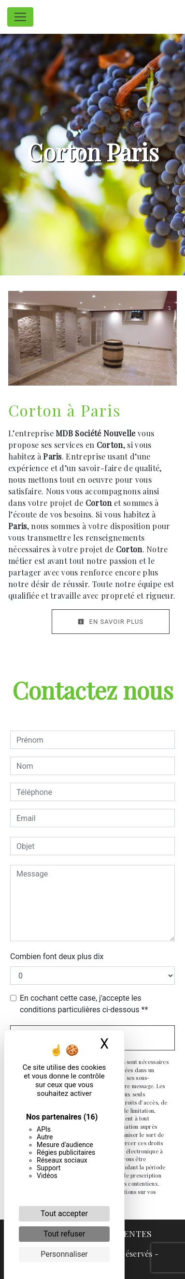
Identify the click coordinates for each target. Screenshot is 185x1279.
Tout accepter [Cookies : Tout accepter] (64, 1213)
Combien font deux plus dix (56, 956)
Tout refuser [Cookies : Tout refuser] (64, 1233)
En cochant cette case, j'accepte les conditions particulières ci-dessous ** (84, 1003)
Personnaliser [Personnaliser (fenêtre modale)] (64, 1254)
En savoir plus (110, 621)
